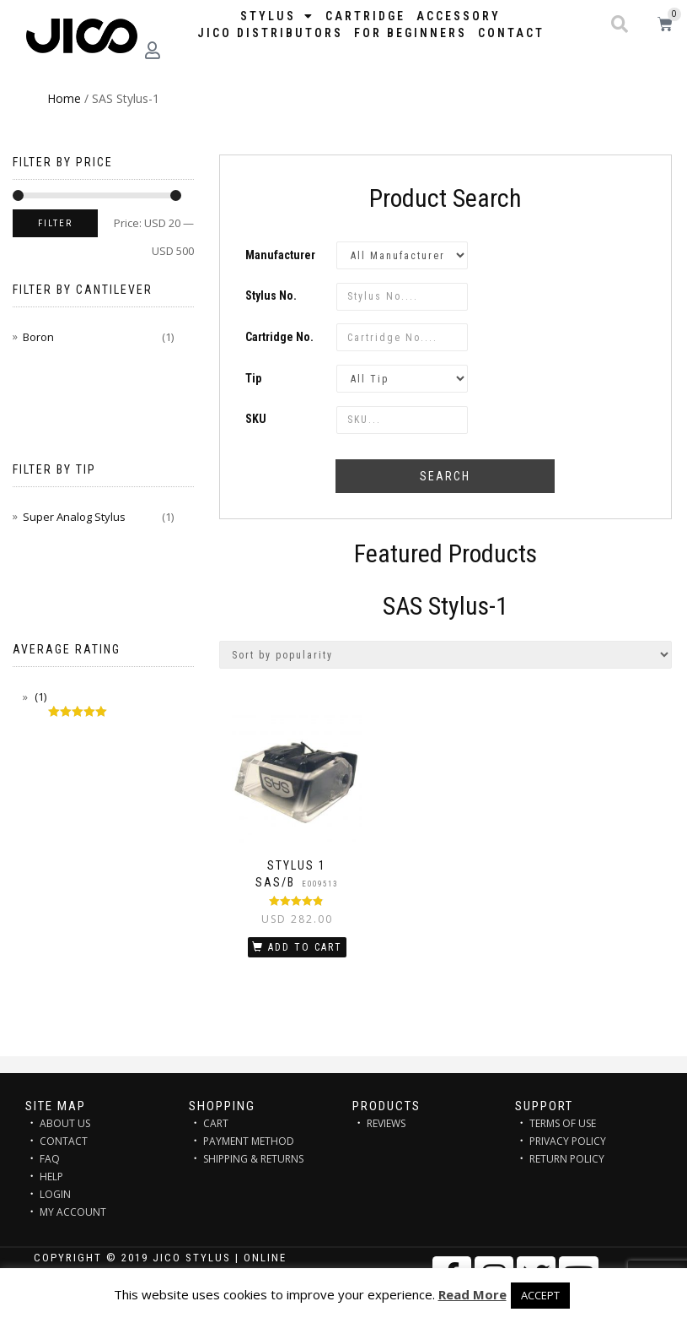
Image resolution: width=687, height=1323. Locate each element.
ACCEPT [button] (540, 1295)
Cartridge (365, 16)
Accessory (458, 16)
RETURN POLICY (566, 1159)
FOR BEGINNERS (410, 33)
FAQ (50, 1159)
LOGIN (55, 1194)
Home (64, 98)
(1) (39, 696)
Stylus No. (271, 295)
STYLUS (277, 16)
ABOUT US (65, 1123)
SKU (255, 419)
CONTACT (64, 1141)
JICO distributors (270, 33)
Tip (253, 378)
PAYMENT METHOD (248, 1141)
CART (215, 1123)
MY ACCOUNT (73, 1212)
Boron (38, 336)
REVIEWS (386, 1123)
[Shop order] (446, 655)
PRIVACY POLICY (567, 1141)
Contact (511, 33)
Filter (55, 223)
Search (445, 476)
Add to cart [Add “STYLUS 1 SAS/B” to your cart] (305, 947)
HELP (51, 1176)
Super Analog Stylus (74, 516)
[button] (619, 24)
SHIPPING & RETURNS (253, 1159)
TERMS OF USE (562, 1123)
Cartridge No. (279, 337)
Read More (472, 1294)
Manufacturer (280, 255)
